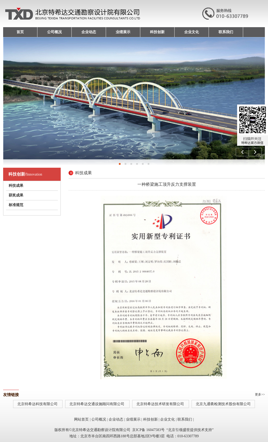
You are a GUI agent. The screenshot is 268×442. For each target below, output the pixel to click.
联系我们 (226, 32)
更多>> (260, 394)
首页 (20, 32)
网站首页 (81, 419)
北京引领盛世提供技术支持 (190, 430)
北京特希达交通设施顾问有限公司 (97, 404)
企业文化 (191, 32)
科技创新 (157, 32)
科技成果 (16, 186)
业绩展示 (123, 32)
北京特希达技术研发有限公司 (160, 404)
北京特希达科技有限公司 (38, 404)
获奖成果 (16, 195)
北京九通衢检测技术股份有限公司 (223, 404)
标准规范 (16, 205)
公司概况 (54, 32)
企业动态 (88, 32)
